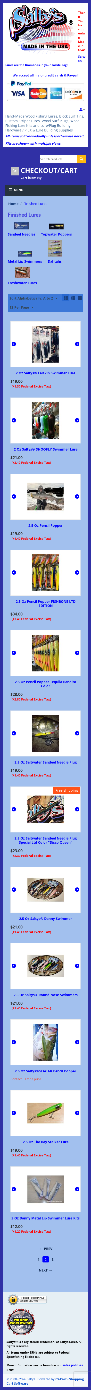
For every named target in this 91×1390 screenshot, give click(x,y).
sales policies (72, 1365)
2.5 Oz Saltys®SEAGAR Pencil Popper (45, 1071)
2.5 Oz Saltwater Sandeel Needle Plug (46, 762)
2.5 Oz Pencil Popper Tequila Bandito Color (45, 684)
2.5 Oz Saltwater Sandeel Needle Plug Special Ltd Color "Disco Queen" (46, 840)
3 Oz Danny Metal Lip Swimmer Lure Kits (45, 1218)
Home (13, 203)
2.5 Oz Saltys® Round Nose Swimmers (46, 995)
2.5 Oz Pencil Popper (45, 526)
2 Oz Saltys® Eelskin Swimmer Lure (45, 373)
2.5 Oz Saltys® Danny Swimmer (45, 919)
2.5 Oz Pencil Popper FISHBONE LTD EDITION (45, 604)
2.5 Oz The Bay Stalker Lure (45, 1142)
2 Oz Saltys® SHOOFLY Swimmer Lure (45, 449)
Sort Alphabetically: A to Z (33, 298)
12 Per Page (21, 307)
